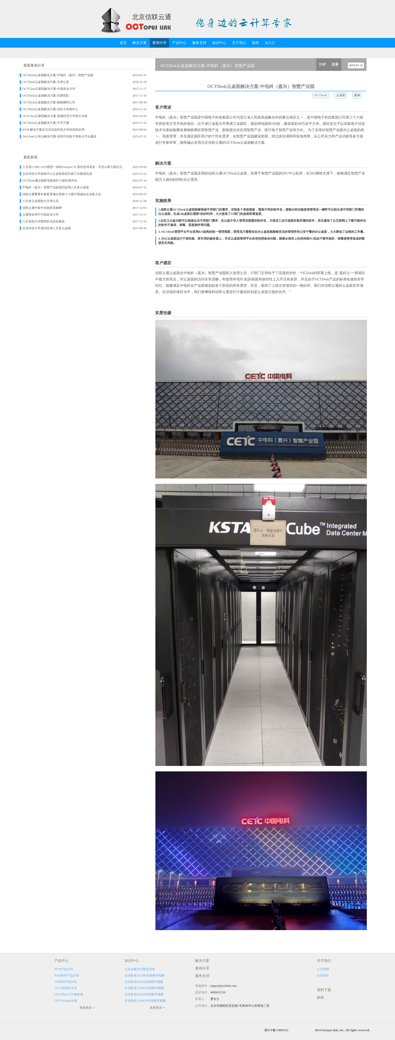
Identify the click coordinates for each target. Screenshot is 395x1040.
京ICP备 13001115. (276, 1030)
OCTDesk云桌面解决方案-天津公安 (45, 82)
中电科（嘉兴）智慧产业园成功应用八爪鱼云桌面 (55, 187)
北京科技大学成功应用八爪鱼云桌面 (46, 228)
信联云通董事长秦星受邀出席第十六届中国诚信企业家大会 (61, 194)
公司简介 (323, 975)
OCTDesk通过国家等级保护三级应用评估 (49, 180)
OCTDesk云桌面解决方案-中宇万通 (45, 123)
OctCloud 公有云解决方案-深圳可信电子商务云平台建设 (59, 136)
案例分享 (159, 43)
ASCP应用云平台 (65, 988)
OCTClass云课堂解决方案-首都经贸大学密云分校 (54, 116)
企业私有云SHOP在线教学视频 (145, 1000)
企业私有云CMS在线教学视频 (144, 975)
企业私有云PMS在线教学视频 (144, 988)
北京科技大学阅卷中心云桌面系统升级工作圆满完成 (57, 174)
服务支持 (199, 43)
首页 (123, 43)
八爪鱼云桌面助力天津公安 (40, 201)
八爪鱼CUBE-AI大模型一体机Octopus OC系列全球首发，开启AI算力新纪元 (72, 167)
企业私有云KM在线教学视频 (144, 982)
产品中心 (179, 43)
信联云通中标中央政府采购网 (42, 208)
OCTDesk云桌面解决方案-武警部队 (45, 95)
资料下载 (324, 990)
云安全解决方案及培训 (140, 969)
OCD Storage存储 (65, 1000)
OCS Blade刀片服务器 (68, 994)
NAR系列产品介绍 (66, 975)
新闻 (255, 43)
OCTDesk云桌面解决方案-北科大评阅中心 (50, 109)
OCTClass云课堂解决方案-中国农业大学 (48, 89)
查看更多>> (87, 1007)
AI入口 (270, 43)
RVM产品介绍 (63, 969)
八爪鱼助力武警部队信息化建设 (43, 221)
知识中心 (219, 43)
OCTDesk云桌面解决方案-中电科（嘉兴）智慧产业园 (57, 75)
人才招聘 (323, 969)
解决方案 (140, 43)
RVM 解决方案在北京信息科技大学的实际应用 (53, 129)
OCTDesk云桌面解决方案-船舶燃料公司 (48, 102)
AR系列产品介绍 (65, 982)
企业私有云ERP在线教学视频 (144, 994)
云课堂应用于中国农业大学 (40, 214)
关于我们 (239, 43)
